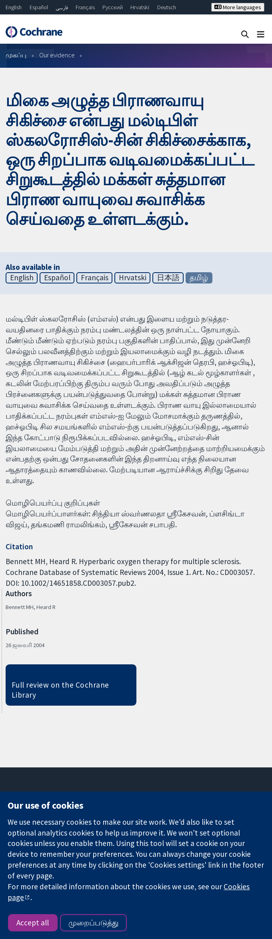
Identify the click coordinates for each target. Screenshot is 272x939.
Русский (112, 7)
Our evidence (57, 55)
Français (85, 7)
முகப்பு (16, 55)
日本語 (168, 277)
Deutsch (166, 7)
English (14, 7)
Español (39, 7)
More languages (237, 7)
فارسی (62, 7)
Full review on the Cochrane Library (60, 690)
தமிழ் (199, 277)
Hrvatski (139, 7)
